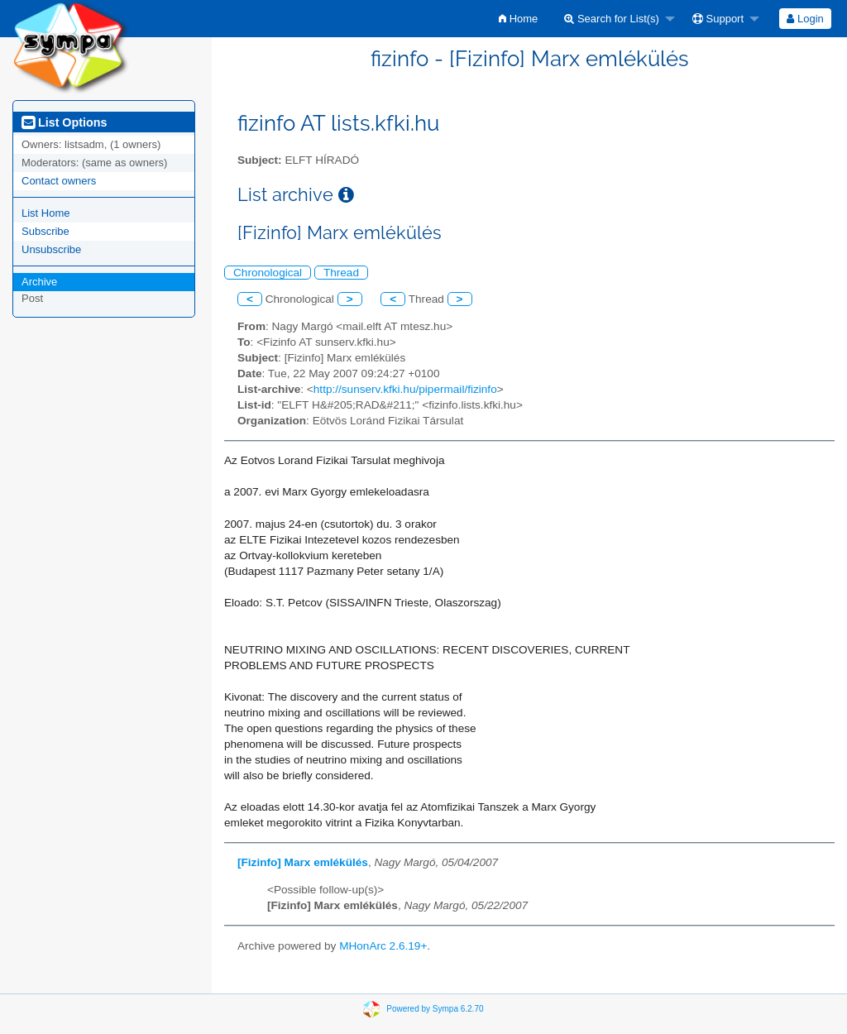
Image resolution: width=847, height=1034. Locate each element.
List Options (64, 122)
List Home (46, 213)
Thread (341, 272)
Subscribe (45, 231)
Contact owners (59, 181)
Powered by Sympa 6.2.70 (434, 1007)
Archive (39, 281)
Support (718, 18)
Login (805, 18)
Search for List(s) (611, 18)
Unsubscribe (51, 249)
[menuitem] (518, 18)
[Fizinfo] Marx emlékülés (302, 862)
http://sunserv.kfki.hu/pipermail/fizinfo (405, 389)
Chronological (267, 272)
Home (518, 18)
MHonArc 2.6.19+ (383, 946)
